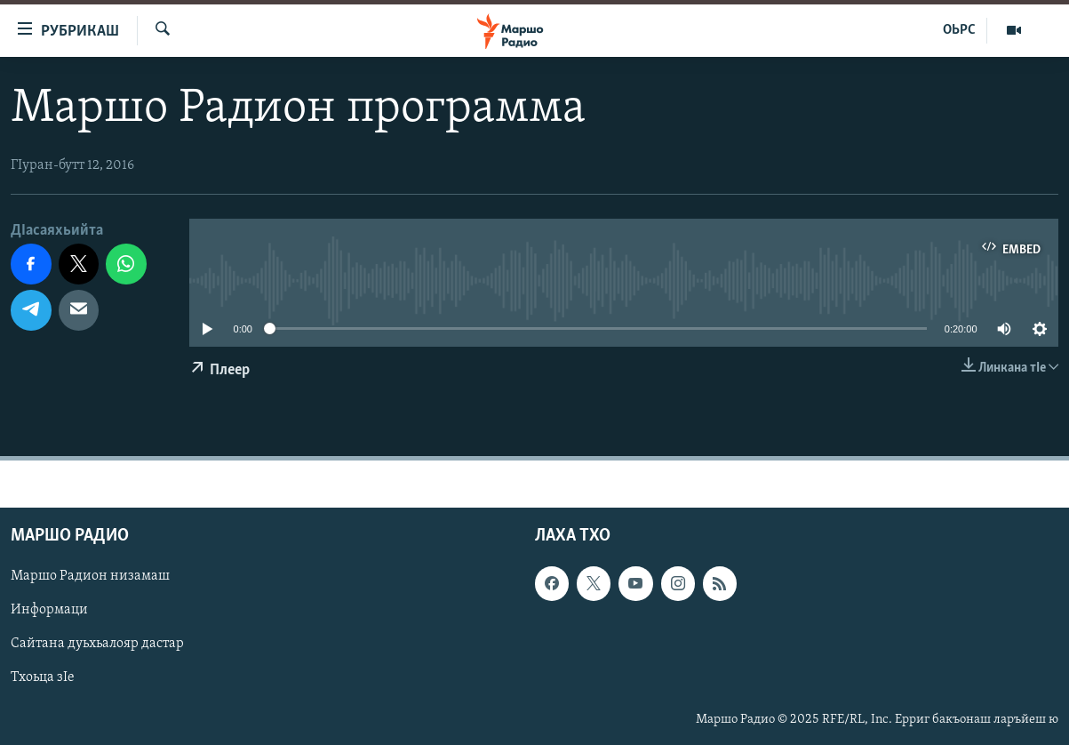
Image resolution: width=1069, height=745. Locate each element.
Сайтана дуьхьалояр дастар (97, 644)
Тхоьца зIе (43, 677)
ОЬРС (959, 30)
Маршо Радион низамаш (90, 576)
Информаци (49, 610)
